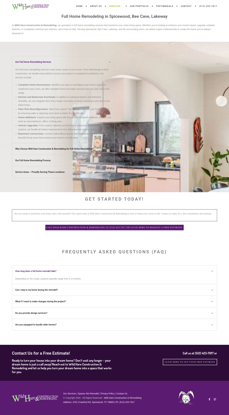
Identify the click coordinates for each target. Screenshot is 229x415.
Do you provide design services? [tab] (114, 313)
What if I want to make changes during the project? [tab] (114, 301)
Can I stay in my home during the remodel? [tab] (114, 289)
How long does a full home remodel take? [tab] (114, 271)
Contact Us (121, 393)
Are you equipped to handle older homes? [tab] (114, 324)
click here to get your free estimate (190, 362)
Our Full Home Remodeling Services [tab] (63, 62)
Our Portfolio (139, 6)
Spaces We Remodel (88, 393)
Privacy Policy (107, 393)
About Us (96, 6)
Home (79, 6)
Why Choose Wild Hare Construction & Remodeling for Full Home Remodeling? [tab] (63, 148)
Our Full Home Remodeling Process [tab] (63, 160)
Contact (186, 6)
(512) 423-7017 (208, 6)
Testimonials (164, 6)
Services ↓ (116, 6)
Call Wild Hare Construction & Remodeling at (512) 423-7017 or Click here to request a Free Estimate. (114, 227)
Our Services (69, 393)
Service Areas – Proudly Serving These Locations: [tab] (63, 172)
